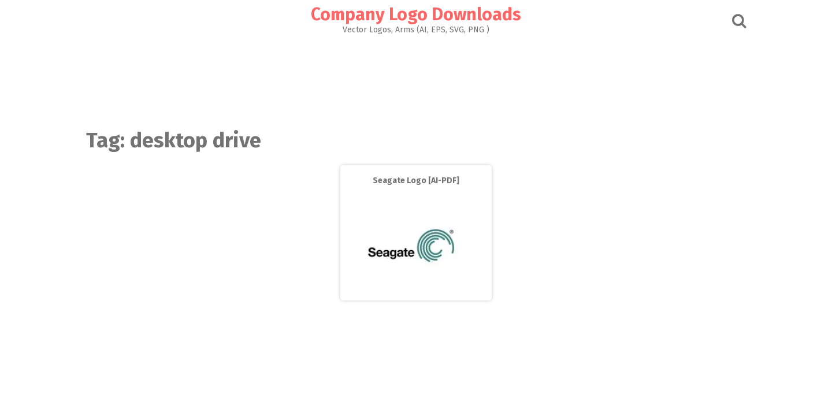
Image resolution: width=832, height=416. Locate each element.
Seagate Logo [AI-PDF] (416, 180)
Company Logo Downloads (416, 14)
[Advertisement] (416, 78)
